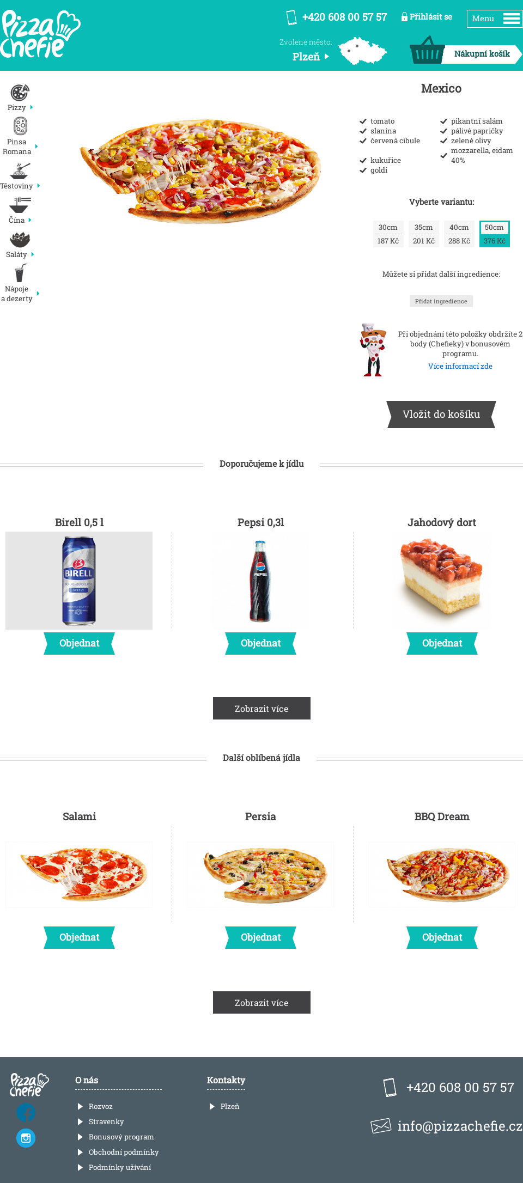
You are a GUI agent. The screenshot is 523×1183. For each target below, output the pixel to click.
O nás (86, 1080)
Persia (260, 876)
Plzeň (230, 1106)
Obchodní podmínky (124, 1152)
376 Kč (494, 234)
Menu (483, 18)
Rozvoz (101, 1106)
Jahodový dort (441, 582)
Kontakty (226, 1080)
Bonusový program (121, 1137)
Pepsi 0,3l (260, 582)
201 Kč (423, 234)
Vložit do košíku (441, 413)
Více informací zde (460, 366)
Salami (79, 876)
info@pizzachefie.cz (460, 1126)
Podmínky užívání (120, 1167)
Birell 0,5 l (79, 582)
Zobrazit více (262, 708)
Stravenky (106, 1121)
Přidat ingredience (441, 301)
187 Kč (388, 234)
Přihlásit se (431, 16)
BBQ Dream (441, 876)
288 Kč (459, 234)
